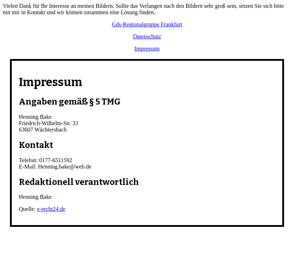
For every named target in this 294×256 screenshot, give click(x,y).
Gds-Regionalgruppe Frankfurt (147, 24)
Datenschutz (147, 36)
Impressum (146, 49)
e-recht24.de (51, 209)
